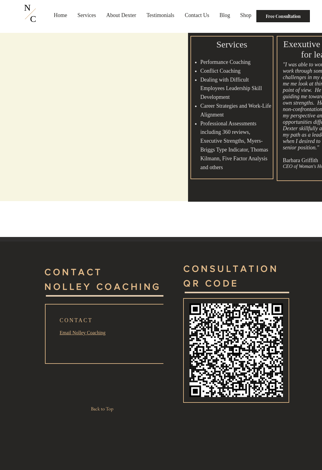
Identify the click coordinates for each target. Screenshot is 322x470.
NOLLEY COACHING (102, 287)
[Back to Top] (104, 409)
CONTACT (73, 272)
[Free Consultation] (283, 16)
